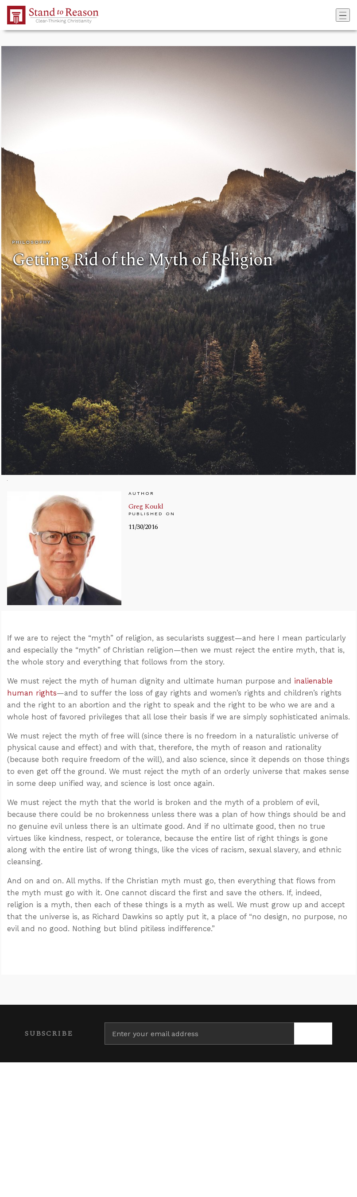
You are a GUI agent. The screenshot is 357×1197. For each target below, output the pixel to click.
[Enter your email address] (199, 1033)
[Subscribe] (313, 1033)
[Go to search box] (333, 15)
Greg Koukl (145, 506)
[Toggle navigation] (343, 15)
